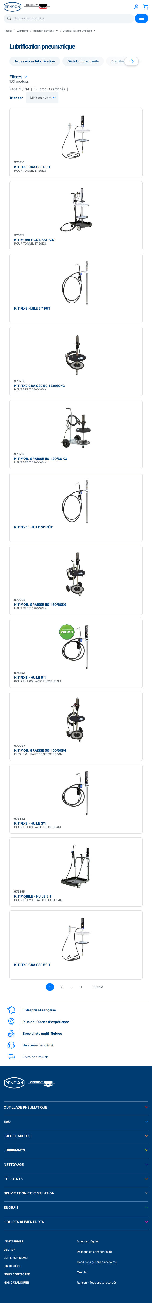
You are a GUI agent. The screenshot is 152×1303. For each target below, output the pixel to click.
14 (81, 987)
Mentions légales (88, 1241)
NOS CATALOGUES (17, 1282)
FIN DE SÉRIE (12, 1266)
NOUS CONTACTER (17, 1274)
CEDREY (9, 1249)
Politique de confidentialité (94, 1252)
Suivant (98, 987)
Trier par (16, 98)
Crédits (82, 1272)
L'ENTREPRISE (13, 1241)
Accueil (8, 30)
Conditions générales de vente (97, 1262)
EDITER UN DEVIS (16, 1258)
